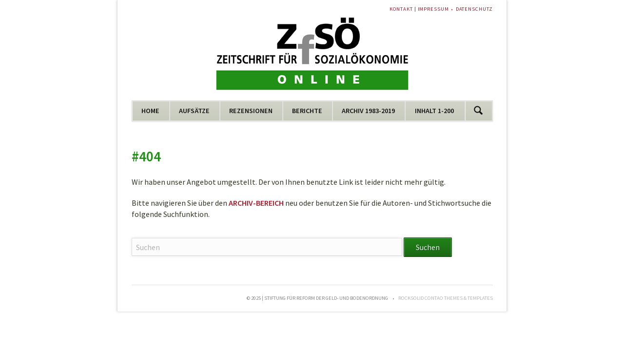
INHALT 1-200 (434, 110)
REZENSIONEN (251, 110)
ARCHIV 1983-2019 (368, 110)
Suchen (478, 111)
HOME (150, 110)
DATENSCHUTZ (474, 9)
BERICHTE (307, 110)
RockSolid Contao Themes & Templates (445, 298)
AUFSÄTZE (194, 110)
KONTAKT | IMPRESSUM (419, 9)
